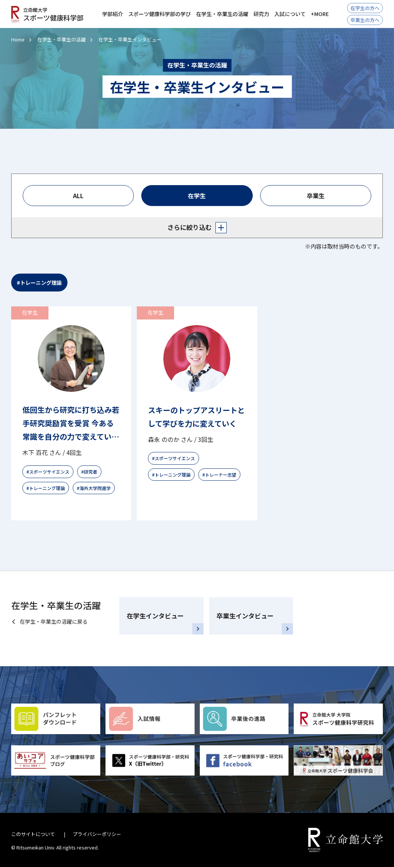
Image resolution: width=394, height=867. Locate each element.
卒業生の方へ (364, 20)
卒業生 (316, 195)
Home (18, 39)
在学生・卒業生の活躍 (61, 39)
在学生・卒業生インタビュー (129, 39)
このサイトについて (33, 834)
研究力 (261, 14)
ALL (78, 195)
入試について (290, 14)
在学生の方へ (364, 8)
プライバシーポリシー (97, 834)
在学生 (197, 195)
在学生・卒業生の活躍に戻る (54, 621)
